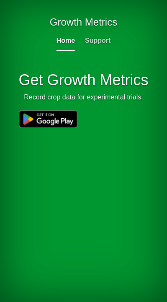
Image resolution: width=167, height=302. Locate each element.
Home (66, 40)
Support (97, 40)
